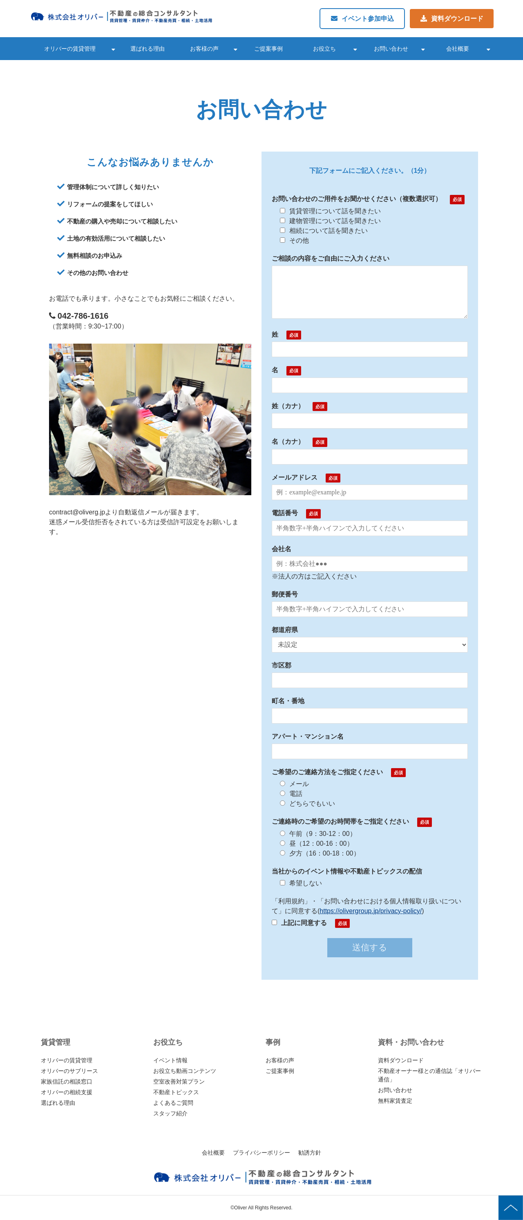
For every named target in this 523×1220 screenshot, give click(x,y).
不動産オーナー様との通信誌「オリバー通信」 (429, 1075)
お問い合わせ (391, 48)
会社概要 (457, 48)
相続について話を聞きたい (324, 230)
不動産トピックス (176, 1092)
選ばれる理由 (147, 48)
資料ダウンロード (457, 18)
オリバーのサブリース (69, 1071)
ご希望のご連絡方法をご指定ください (327, 772)
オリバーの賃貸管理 (70, 48)
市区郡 (281, 665)
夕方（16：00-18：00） (320, 853)
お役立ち (324, 48)
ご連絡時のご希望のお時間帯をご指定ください (340, 821)
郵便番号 (285, 594)
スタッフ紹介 (170, 1113)
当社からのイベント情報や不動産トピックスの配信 (347, 871)
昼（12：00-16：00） (316, 843)
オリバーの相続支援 (66, 1092)
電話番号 (285, 512)
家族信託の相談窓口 (66, 1081)
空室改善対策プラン (179, 1081)
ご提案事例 (268, 48)
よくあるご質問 (173, 1102)
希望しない (301, 883)
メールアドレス (294, 477)
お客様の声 (204, 48)
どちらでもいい (307, 803)
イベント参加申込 (368, 18)
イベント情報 (170, 1060)
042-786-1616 (83, 316)
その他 (294, 240)
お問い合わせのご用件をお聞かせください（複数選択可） (357, 198)
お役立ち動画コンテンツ (184, 1071)
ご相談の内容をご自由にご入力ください (330, 258)
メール (294, 783)
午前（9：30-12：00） (318, 833)
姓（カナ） (288, 405)
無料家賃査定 (395, 1100)
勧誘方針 (309, 1152)
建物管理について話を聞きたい (330, 220)
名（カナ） (288, 441)
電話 (291, 793)
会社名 (281, 548)
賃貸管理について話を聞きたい (330, 211)
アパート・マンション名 (308, 736)
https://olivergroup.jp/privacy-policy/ (371, 910)
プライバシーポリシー (261, 1152)
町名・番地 (288, 700)
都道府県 (285, 629)
